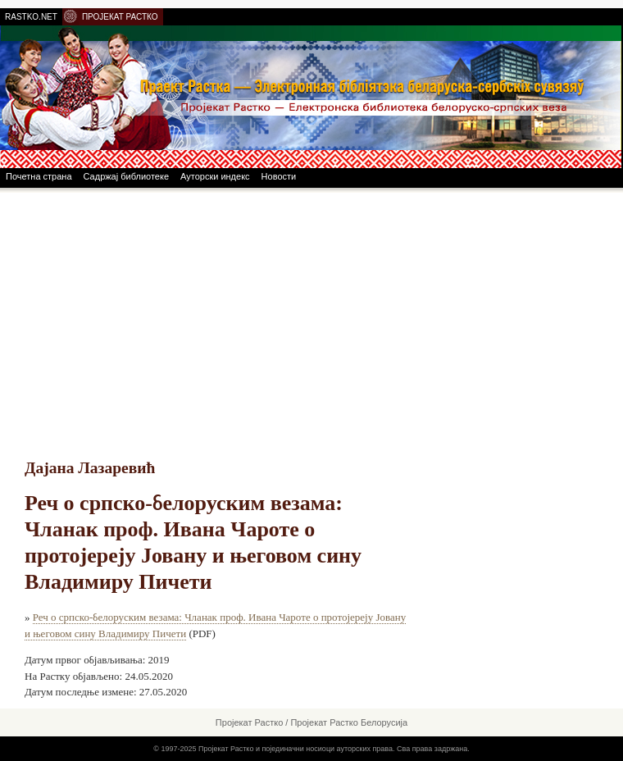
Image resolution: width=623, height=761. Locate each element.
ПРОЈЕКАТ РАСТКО (120, 16)
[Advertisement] (311, 316)
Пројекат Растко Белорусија (348, 722)
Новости (279, 176)
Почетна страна (39, 176)
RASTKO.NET (31, 16)
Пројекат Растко (249, 722)
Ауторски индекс (215, 176)
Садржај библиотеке (126, 176)
